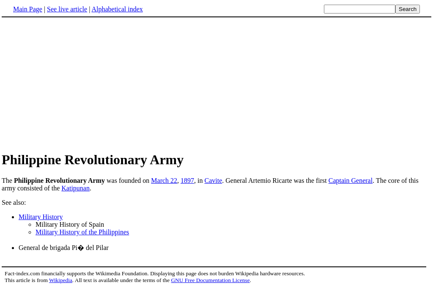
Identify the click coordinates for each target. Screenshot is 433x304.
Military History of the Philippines (82, 232)
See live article (67, 9)
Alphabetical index (117, 9)
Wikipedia (60, 280)
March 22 (164, 180)
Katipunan (75, 188)
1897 (187, 180)
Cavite (213, 180)
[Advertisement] (216, 84)
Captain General (351, 180)
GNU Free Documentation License (210, 280)
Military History (41, 216)
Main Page (27, 9)
